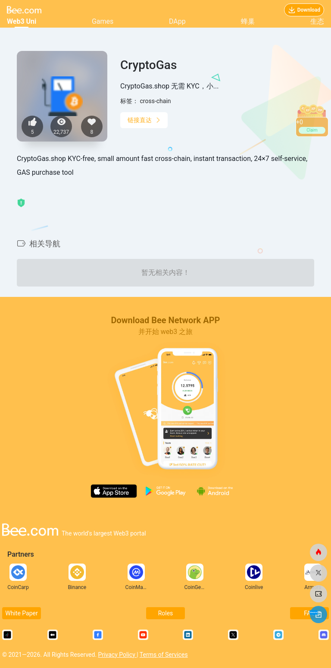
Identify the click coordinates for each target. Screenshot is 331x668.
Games (102, 21)
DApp (177, 21)
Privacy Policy (117, 654)
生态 (317, 21)
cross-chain (155, 101)
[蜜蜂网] (318, 552)
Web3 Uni (21, 21)
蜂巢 (248, 21)
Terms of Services (164, 654)
